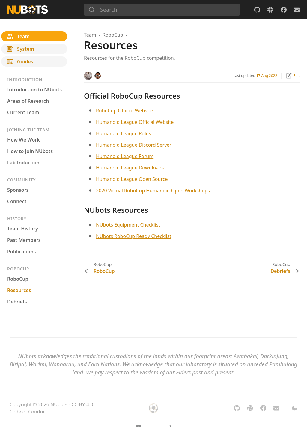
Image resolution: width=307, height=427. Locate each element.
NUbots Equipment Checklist (128, 224)
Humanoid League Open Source (132, 179)
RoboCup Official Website (124, 110)
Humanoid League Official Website (135, 122)
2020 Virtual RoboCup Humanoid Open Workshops (153, 190)
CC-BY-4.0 (82, 404)
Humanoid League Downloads (130, 167)
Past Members (24, 240)
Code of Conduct (28, 411)
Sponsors (18, 190)
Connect (16, 201)
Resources (19, 290)
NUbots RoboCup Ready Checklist (133, 236)
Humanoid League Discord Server (133, 145)
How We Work (23, 139)
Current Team (23, 112)
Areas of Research (28, 101)
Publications (21, 251)
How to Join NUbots (30, 151)
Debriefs (17, 301)
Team (90, 35)
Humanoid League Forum (125, 156)
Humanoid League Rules (123, 133)
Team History (22, 228)
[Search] (162, 10)
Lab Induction (23, 162)
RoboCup (17, 279)
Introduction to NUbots (34, 89)
